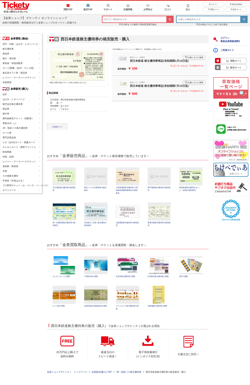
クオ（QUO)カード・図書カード (19, 142)
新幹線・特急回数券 (13, 63)
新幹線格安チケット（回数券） (18, 118)
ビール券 (7, 132)
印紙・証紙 (8, 156)
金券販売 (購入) (19, 88)
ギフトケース (9, 190)
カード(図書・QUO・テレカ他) (18, 68)
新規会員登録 (236, 6)
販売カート (235, 11)
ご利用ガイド (57, 127)
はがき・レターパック (14, 99)
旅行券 (6, 113)
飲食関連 (7, 152)
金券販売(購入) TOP (102, 374)
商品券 (6, 53)
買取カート (213, 11)
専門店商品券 (9, 137)
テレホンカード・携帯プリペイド (19, 147)
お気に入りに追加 (195, 56)
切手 (5, 94)
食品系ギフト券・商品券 (15, 72)
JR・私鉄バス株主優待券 (15, 128)
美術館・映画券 (10, 166)
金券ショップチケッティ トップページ (67, 374)
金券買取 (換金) (19, 38)
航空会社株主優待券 (13, 104)
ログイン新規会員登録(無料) (226, 39)
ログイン (213, 6)
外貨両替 (7, 82)
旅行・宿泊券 (9, 58)
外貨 (5, 171)
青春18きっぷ (9, 123)
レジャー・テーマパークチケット (19, 77)
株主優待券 (8, 49)
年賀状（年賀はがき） (14, 180)
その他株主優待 (10, 176)
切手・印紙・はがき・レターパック (20, 44)
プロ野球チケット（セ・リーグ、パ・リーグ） (22, 185)
